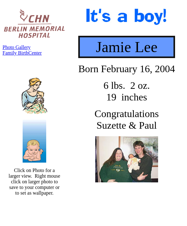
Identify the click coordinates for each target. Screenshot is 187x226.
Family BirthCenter (22, 53)
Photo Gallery (16, 47)
